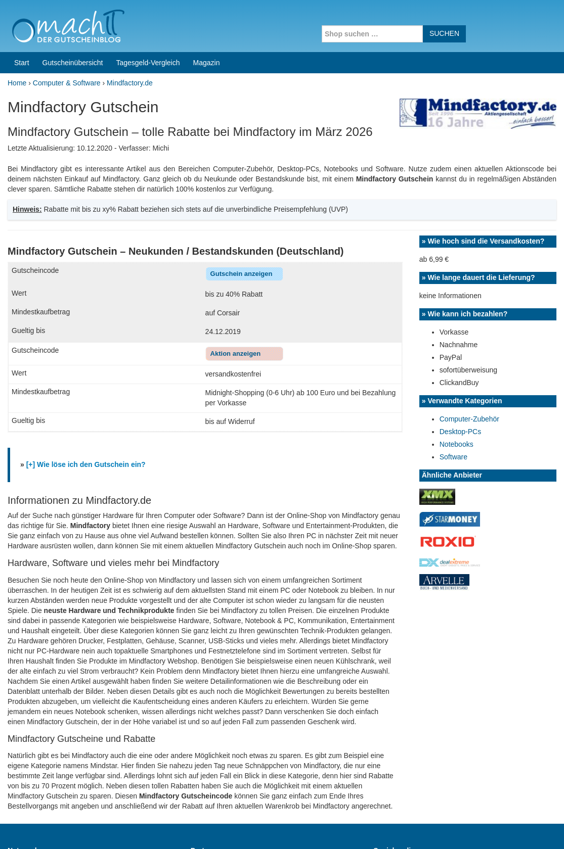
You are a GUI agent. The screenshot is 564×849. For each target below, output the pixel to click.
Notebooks (456, 355)
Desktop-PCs (460, 342)
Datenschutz (536, 828)
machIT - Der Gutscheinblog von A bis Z (94, 828)
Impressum (493, 828)
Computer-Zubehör (469, 329)
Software (453, 367)
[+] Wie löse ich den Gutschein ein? (86, 375)
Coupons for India (214, 784)
